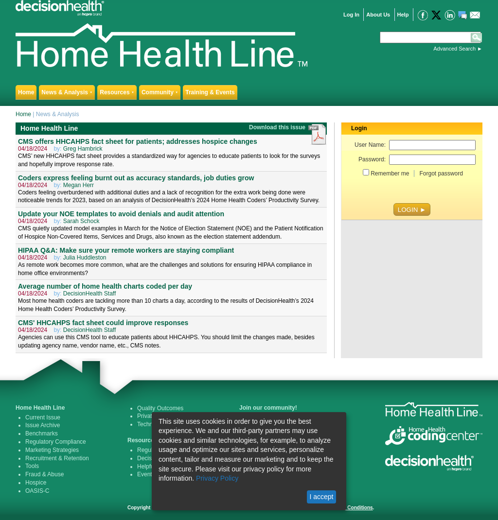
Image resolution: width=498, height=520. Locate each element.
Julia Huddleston (85, 257)
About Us (378, 14)
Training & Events (209, 92)
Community (160, 92)
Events (146, 474)
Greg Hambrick (83, 148)
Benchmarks (41, 433)
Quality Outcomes (160, 408)
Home (26, 92)
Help (403, 14)
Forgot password (440, 173)
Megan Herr (78, 185)
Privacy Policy (217, 478)
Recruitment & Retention (57, 458)
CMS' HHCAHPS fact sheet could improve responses (103, 323)
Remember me (390, 173)
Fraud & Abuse (44, 474)
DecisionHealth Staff (89, 293)
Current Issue (42, 417)
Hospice (35, 482)
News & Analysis (66, 92)
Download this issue (278, 127)
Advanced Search (454, 49)
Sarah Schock (81, 221)
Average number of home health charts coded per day (105, 286)
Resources (117, 92)
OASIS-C (37, 490)
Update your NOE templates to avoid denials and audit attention (121, 214)
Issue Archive (42, 425)
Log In (351, 14)
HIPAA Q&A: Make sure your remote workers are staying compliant (126, 250)
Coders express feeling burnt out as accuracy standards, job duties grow (136, 178)
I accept (321, 497)
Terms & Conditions (350, 507)
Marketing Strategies (52, 450)
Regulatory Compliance (55, 441)
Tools (32, 466)
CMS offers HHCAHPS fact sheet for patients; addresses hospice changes (137, 141)
